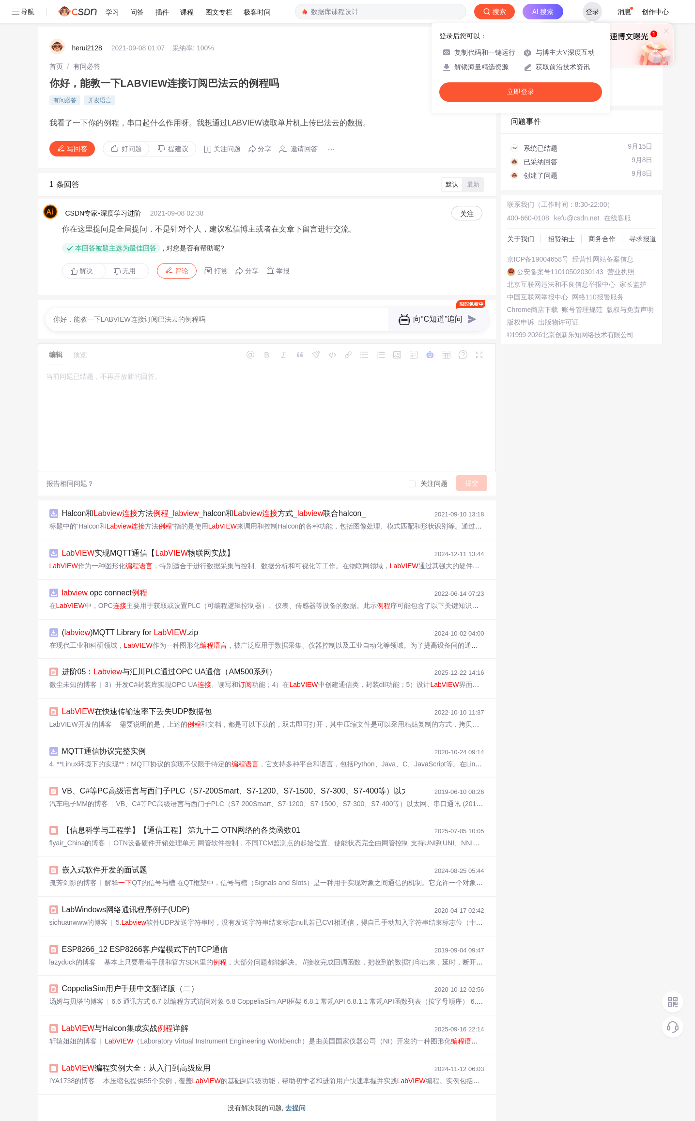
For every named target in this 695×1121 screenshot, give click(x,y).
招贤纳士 (561, 239)
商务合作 (602, 239)
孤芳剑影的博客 (73, 883)
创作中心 (655, 12)
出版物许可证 (558, 322)
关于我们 (520, 239)
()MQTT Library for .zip (130, 632)
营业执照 (620, 272)
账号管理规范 (582, 309)
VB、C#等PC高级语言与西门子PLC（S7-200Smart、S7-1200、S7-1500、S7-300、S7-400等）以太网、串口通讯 (259, 791)
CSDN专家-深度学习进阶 (103, 213)
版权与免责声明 (630, 309)
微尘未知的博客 (73, 684)
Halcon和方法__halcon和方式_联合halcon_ (214, 513)
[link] (56, 66)
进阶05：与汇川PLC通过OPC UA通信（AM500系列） (169, 672)
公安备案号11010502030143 (560, 272)
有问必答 (86, 66)
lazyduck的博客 (72, 962)
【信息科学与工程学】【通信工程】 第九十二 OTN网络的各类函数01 (181, 830)
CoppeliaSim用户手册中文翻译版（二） (130, 988)
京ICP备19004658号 (538, 259)
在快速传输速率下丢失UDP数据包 (137, 711)
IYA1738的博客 (72, 1081)
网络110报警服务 (598, 297)
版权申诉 (520, 322)
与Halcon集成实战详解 (125, 1028)
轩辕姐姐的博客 (73, 1041)
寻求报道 (642, 239)
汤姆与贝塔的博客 (76, 1001)
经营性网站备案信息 (602, 259)
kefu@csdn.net (577, 218)
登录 (592, 12)
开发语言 (99, 100)
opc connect (104, 593)
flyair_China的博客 (77, 843)
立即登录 (520, 91)
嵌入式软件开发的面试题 (104, 870)
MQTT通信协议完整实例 (104, 751)
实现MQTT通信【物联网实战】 (148, 553)
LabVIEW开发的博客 (80, 724)
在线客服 (617, 218)
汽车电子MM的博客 (78, 804)
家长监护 (633, 284)
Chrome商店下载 (532, 309)
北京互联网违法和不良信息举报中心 (561, 284)
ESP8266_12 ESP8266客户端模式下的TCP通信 (145, 949)
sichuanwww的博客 (78, 922)
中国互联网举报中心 (537, 297)
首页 (56, 66)
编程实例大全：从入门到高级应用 (136, 1068)
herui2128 (87, 48)
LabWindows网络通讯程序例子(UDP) (126, 909)
